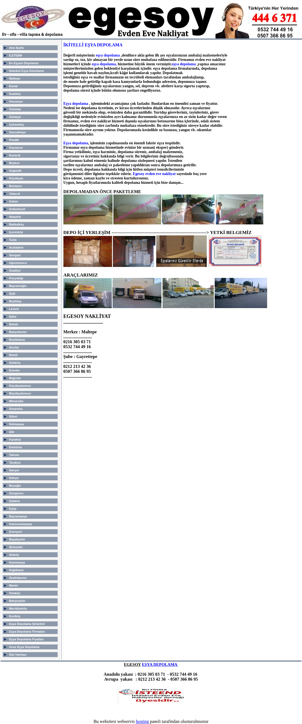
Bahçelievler (18, 332)
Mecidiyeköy (18, 608)
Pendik (14, 140)
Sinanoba (16, 408)
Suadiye (15, 270)
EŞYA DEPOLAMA (160, 664)
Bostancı (15, 186)
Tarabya (14, 462)
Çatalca (14, 501)
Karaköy (15, 439)
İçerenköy (16, 232)
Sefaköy (15, 362)
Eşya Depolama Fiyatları (26, 639)
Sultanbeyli (17, 209)
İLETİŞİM (15, 55)
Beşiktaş (15, 301)
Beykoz (14, 163)
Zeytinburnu (18, 577)
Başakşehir (17, 539)
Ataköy (14, 554)
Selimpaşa (16, 424)
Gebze (13, 201)
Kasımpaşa (17, 562)
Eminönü (15, 447)
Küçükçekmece (20, 385)
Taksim (14, 455)
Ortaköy (15, 593)
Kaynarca (16, 147)
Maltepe (14, 78)
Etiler (13, 316)
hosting (142, 721)
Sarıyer (14, 470)
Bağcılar (15, 378)
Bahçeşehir (17, 600)
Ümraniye (16, 101)
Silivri (13, 416)
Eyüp (12, 508)
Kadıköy (15, 93)
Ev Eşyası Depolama (23, 63)
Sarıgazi (15, 255)
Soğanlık (15, 170)
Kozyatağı (16, 278)
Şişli (12, 293)
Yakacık (14, 193)
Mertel (13, 585)
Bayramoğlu (18, 286)
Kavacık (15, 155)
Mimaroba (16, 401)
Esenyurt (15, 531)
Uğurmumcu (18, 262)
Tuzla (12, 239)
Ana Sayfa (16, 47)
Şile (12, 431)
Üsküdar (15, 109)
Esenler (14, 370)
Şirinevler (16, 547)
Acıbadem (16, 247)
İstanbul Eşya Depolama (26, 70)
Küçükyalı (16, 178)
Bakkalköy (16, 224)
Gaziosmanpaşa (20, 524)
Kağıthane (16, 570)
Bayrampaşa (18, 516)
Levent (14, 309)
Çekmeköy (16, 124)
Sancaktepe (17, 132)
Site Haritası (18, 654)
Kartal (13, 86)
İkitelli (13, 355)
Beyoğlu (15, 485)
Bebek (13, 324)
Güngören (16, 493)
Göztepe (15, 117)
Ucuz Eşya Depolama (24, 647)
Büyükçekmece (20, 393)
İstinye (14, 478)
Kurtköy (15, 616)
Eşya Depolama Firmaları (27, 631)
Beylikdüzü (17, 339)
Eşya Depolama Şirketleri (27, 624)
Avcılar (14, 347)
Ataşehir (15, 216)
